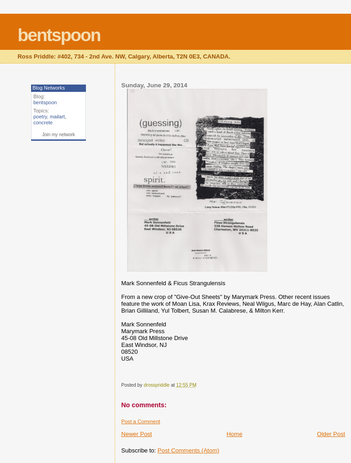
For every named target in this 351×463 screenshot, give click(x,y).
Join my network (58, 134)
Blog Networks (48, 87)
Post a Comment (140, 421)
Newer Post (136, 434)
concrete (43, 122)
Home (235, 434)
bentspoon (58, 35)
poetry (40, 116)
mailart (57, 116)
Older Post (331, 434)
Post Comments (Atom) (188, 450)
